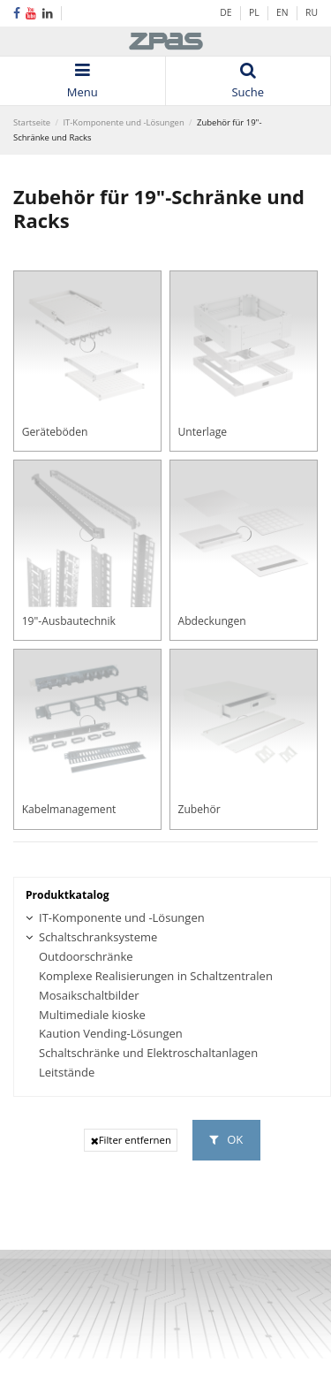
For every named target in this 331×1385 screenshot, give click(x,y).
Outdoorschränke (86, 956)
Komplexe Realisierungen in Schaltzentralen (156, 976)
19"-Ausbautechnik (69, 620)
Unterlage (202, 431)
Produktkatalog (67, 894)
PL (255, 12)
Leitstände (66, 1072)
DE (225, 12)
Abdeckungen (211, 620)
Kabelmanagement (69, 809)
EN (283, 12)
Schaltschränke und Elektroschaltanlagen (148, 1053)
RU (311, 12)
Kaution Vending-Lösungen (111, 1033)
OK (226, 1139)
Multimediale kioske (92, 1015)
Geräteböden (55, 431)
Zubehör (198, 809)
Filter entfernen (131, 1139)
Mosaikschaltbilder (89, 995)
